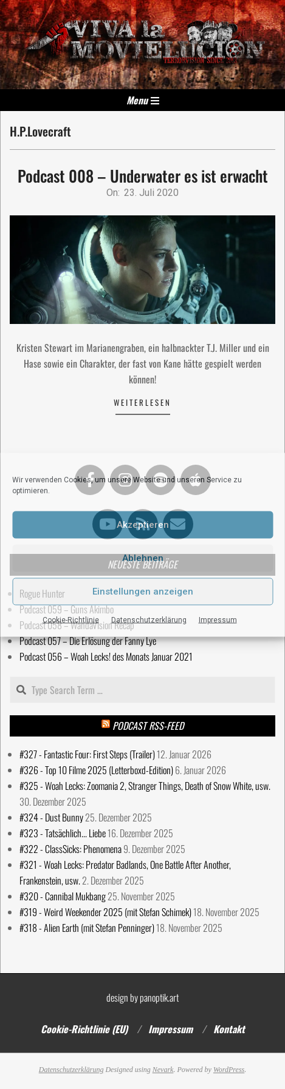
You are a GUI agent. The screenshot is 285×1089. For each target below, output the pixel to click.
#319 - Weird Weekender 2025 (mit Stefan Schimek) (105, 912)
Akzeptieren (143, 524)
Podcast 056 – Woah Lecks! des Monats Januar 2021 (106, 656)
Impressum (218, 619)
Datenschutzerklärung (149, 619)
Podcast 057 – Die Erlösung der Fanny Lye (87, 640)
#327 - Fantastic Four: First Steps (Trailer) (87, 754)
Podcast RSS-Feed (148, 725)
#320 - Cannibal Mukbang (62, 896)
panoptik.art (159, 997)
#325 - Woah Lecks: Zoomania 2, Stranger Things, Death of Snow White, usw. (144, 785)
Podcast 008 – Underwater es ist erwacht (143, 175)
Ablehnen (142, 558)
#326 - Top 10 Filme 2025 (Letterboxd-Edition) (96, 770)
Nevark (163, 1069)
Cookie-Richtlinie (71, 619)
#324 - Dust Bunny (51, 817)
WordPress (228, 1069)
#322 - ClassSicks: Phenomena (70, 848)
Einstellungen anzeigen (142, 591)
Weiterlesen (142, 402)
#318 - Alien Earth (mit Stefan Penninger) (86, 927)
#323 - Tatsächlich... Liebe (62, 833)
